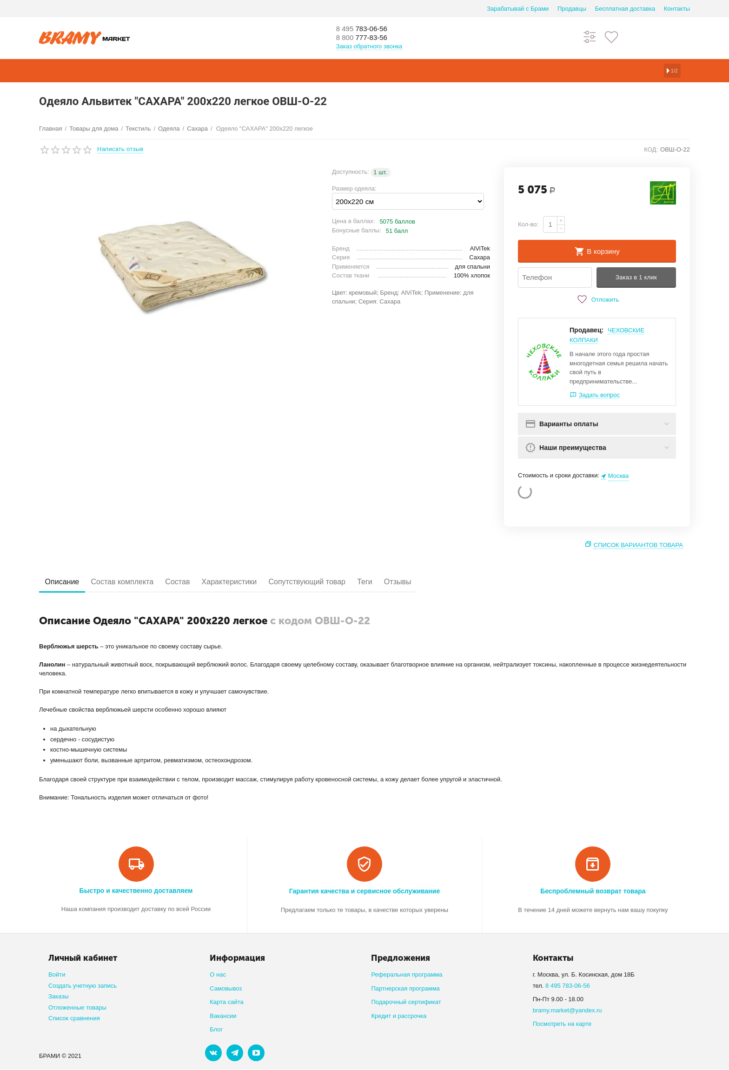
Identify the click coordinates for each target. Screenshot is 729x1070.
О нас (218, 974)
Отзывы (442, 582)
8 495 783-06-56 (567, 985)
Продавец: (586, 330)
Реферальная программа (406, 974)
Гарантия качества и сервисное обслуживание (364, 891)
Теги (403, 582)
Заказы (58, 996)
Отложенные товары (77, 1007)
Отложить (597, 299)
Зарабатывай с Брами (518, 8)
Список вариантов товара (638, 545)
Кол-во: (528, 224)
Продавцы (571, 8)
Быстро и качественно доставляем (136, 890)
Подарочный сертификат (406, 1002)
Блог (216, 1029)
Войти (56, 974)
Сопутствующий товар (338, 582)
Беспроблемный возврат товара (592, 891)
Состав (194, 582)
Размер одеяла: (354, 188)
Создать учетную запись (82, 985)
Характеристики (253, 582)
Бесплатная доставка (625, 8)
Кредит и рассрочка (398, 1015)
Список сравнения (74, 1018)
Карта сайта (227, 1002)
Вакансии (223, 1015)
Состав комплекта (132, 582)
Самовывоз (226, 988)
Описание (65, 582)
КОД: (651, 149)
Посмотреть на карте (562, 1024)
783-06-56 (367, 28)
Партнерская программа (405, 988)
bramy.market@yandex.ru (567, 1010)
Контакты (677, 8)
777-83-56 (367, 38)
